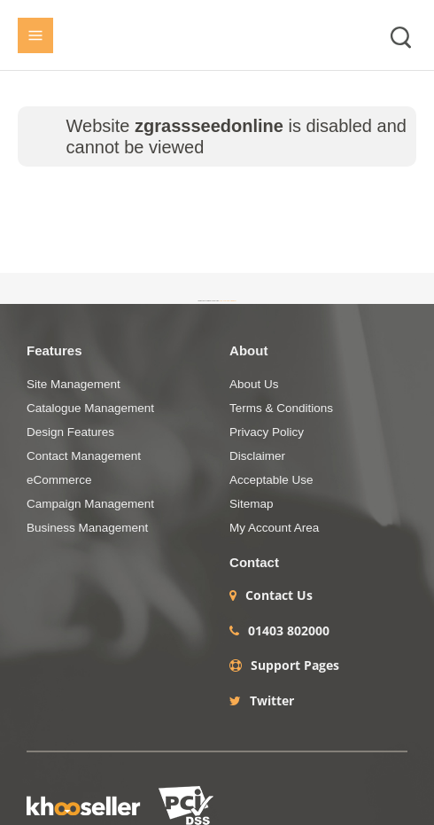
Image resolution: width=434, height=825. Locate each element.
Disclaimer (257, 456)
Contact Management (84, 456)
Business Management (87, 527)
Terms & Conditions (281, 408)
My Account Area (274, 527)
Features (54, 350)
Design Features (70, 432)
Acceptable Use (271, 479)
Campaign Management (90, 503)
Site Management (73, 384)
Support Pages (295, 665)
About (248, 350)
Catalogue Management (90, 408)
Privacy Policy (266, 432)
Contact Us (279, 595)
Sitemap (251, 503)
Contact (254, 562)
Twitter (272, 701)
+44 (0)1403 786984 (228, 300)
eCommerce (59, 479)
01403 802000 (288, 631)
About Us (254, 384)
